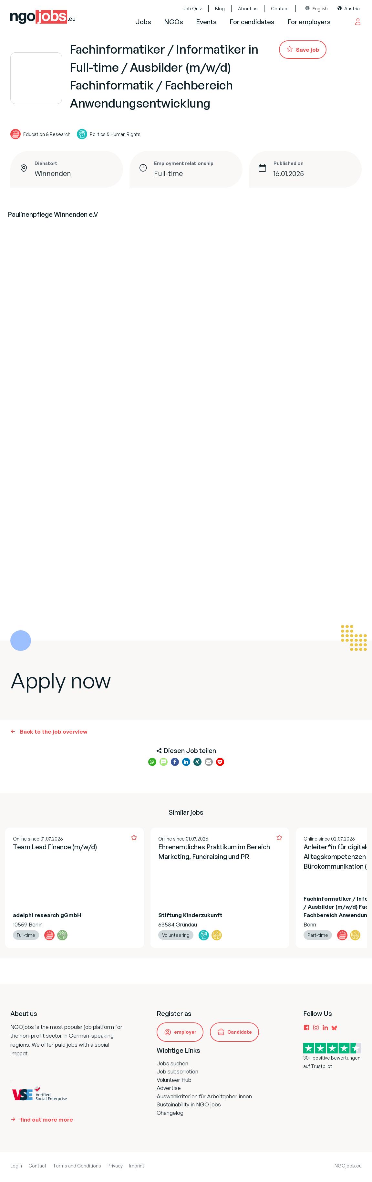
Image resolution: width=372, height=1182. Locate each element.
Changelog (170, 1112)
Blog (220, 8)
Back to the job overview (54, 731)
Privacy (115, 1165)
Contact (280, 8)
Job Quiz (192, 8)
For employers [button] (309, 22)
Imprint (136, 1165)
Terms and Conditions (77, 1165)
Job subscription (177, 1071)
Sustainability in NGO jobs (189, 1104)
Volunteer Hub (174, 1079)
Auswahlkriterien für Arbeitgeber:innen (204, 1096)
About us (248, 8)
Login (16, 1165)
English (320, 8)
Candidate (239, 1032)
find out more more (46, 1119)
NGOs (173, 22)
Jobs (143, 22)
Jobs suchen (172, 1063)
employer (185, 1032)
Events (206, 22)
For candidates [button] (252, 22)
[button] (152, 762)
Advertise (169, 1087)
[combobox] (316, 8)
